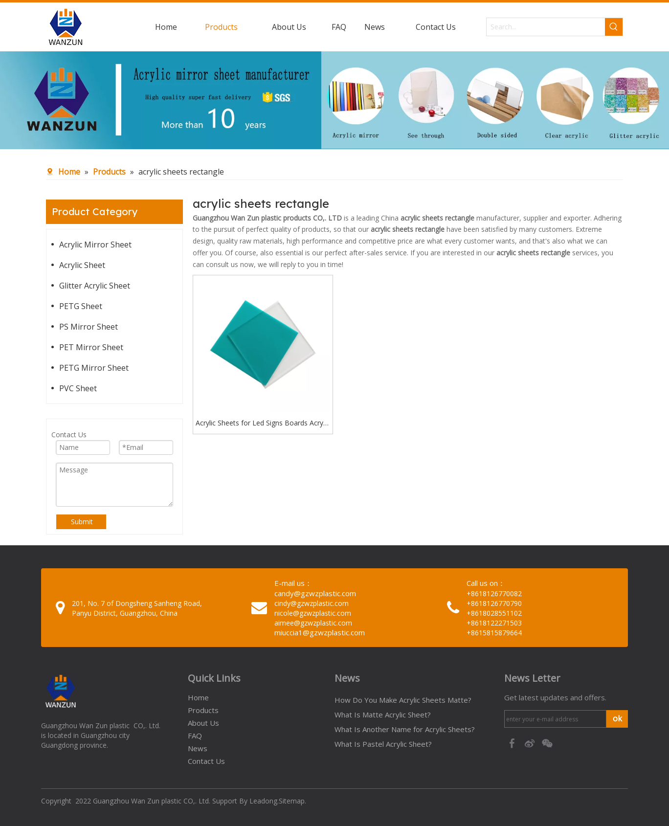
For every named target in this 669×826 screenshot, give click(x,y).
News (197, 748)
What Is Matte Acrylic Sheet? (382, 714)
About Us (203, 723)
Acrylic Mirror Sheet (95, 244)
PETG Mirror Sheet (94, 367)
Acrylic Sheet (82, 265)
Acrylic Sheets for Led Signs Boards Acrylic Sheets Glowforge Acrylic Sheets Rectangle (263, 423)
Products (203, 710)
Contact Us (206, 761)
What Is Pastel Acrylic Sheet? (383, 744)
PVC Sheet (78, 388)
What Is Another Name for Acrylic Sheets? (404, 729)
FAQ (195, 735)
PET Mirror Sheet (91, 347)
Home (198, 697)
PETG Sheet (80, 306)
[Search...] (546, 27)
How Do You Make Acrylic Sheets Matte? (402, 700)
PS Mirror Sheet (88, 326)
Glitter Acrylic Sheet (94, 285)
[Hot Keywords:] (614, 27)
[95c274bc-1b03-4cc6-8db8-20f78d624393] (334, 100)
